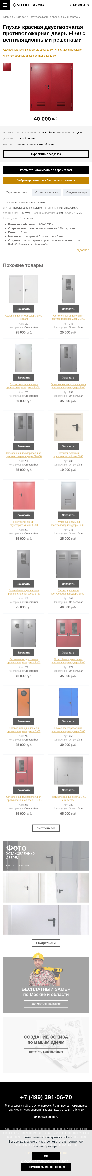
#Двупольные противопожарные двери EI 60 (28, 49)
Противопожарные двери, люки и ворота (53, 16)
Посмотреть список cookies (45, 1167)
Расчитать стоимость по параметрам (46, 170)
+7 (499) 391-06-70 (78, 5)
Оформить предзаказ (46, 154)
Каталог (21, 16)
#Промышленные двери (68, 49)
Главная (8, 16)
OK (46, 1156)
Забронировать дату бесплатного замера (46, 180)
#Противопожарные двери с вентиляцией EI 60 (29, 55)
